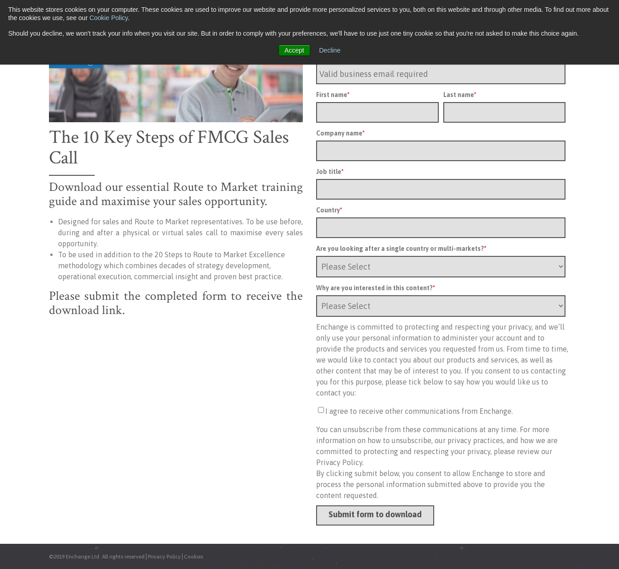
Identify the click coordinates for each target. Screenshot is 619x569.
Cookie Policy (108, 18)
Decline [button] (330, 50)
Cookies (193, 556)
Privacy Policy (164, 556)
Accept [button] (294, 50)
